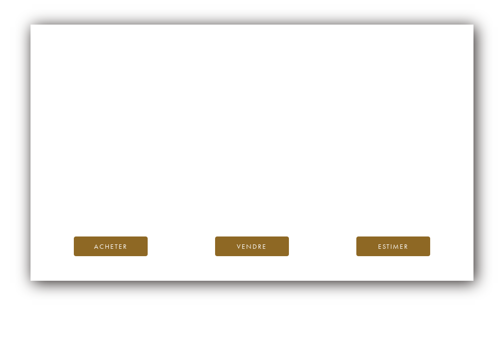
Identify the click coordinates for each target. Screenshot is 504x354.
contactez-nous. (310, 206)
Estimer (393, 246)
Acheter (110, 246)
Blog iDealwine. (319, 195)
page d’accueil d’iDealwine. (370, 184)
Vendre (252, 246)
